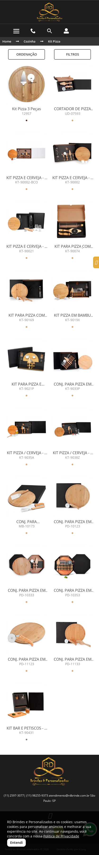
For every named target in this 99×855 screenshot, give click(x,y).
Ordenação (26, 54)
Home (6, 41)
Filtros (72, 54)
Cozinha (30, 41)
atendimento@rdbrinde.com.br (69, 795)
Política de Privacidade (61, 836)
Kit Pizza (54, 41)
